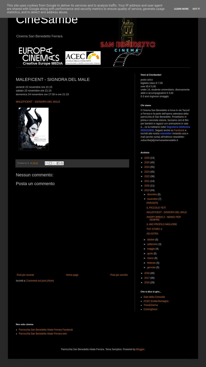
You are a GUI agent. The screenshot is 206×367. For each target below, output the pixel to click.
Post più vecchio (119, 275)
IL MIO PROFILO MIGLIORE (162, 224)
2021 (147, 181)
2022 (147, 176)
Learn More (181, 9)
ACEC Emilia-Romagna (156, 301)
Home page (72, 275)
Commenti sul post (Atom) (40, 280)
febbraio (151, 262)
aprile (150, 253)
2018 (147, 273)
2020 (147, 185)
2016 (147, 282)
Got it (196, 9)
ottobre (151, 239)
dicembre (152, 194)
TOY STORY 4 (154, 229)
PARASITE (152, 203)
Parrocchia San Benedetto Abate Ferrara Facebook (46, 329)
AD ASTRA (152, 233)
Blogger (140, 349)
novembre (152, 199)
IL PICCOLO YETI (156, 207)
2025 (147, 162)
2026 (147, 158)
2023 (147, 171)
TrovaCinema (151, 305)
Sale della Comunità (154, 297)
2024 (147, 167)
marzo (150, 258)
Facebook (179, 130)
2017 (147, 278)
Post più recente (25, 275)
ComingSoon (150, 309)
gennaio (151, 267)
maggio (151, 248)
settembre (152, 244)
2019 (147, 190)
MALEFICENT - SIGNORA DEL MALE (38, 101)
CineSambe (47, 19)
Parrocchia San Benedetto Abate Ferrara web (43, 333)
